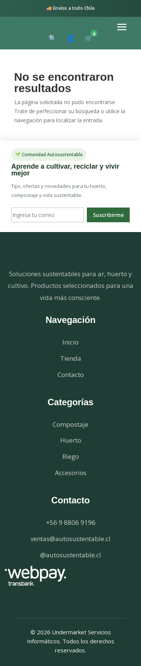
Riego (70, 456)
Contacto (71, 374)
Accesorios (70, 472)
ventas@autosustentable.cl (70, 538)
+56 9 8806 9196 (71, 522)
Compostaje (70, 424)
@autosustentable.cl (70, 555)
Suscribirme (108, 214)
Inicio (70, 342)
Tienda (70, 358)
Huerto (70, 440)
